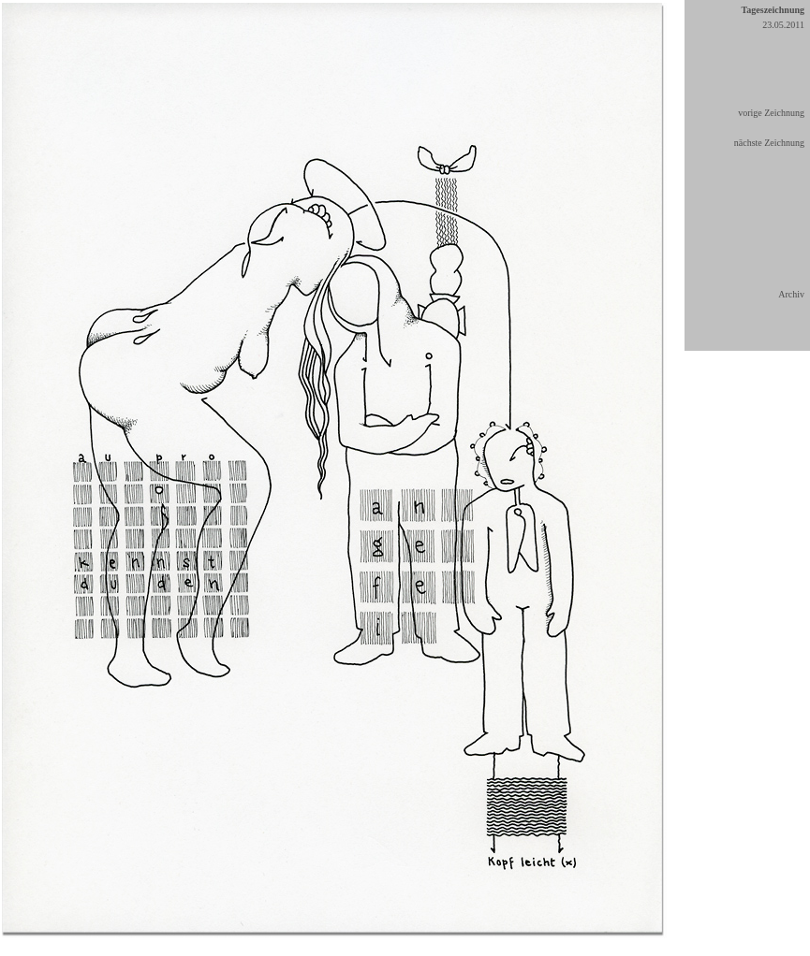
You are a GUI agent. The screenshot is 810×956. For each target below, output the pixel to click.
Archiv (791, 294)
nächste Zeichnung (769, 143)
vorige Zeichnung (771, 113)
